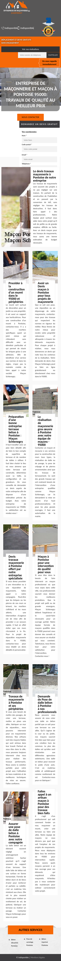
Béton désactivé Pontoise (14, 943)
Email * (24, 155)
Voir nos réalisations (30, 49)
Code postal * (27, 144)
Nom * (24, 136)
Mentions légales (38, 957)
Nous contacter (30, 117)
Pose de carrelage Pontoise (29, 942)
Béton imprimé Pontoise (45, 942)
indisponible (8, 28)
